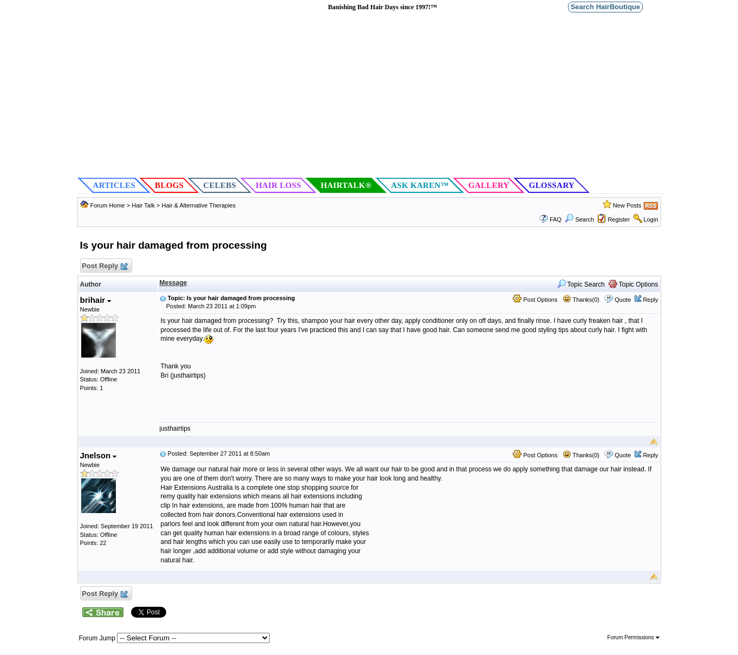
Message (173, 283)
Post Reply (104, 266)
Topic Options (633, 284)
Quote (623, 299)
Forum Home (107, 205)
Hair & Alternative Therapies (198, 205)
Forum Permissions (633, 637)
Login (651, 219)
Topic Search (581, 284)
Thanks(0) (581, 299)
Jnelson (98, 455)
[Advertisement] (372, 95)
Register (619, 219)
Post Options (535, 299)
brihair (96, 299)
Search (579, 219)
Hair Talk (143, 205)
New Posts (627, 205)
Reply (650, 299)
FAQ (555, 219)
